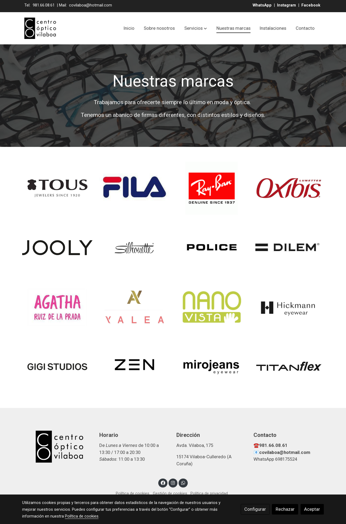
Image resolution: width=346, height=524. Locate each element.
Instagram (287, 5)
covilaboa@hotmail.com (90, 5)
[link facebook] (162, 482)
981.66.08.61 (44, 5)
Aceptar (312, 509)
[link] (40, 28)
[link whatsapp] (183, 482)
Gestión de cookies (170, 493)
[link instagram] (173, 482)
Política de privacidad (209, 493)
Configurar (255, 509)
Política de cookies (132, 493)
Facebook (310, 5)
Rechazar (285, 509)
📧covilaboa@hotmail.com (281, 452)
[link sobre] (57, 447)
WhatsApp (263, 5)
